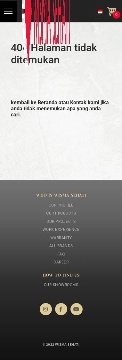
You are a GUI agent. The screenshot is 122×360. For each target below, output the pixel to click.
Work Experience (61, 229)
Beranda (47, 102)
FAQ (61, 254)
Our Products (61, 213)
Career (61, 262)
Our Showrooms (61, 285)
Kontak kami (84, 102)
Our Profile (61, 205)
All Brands (61, 246)
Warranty (61, 238)
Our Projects (61, 221)
